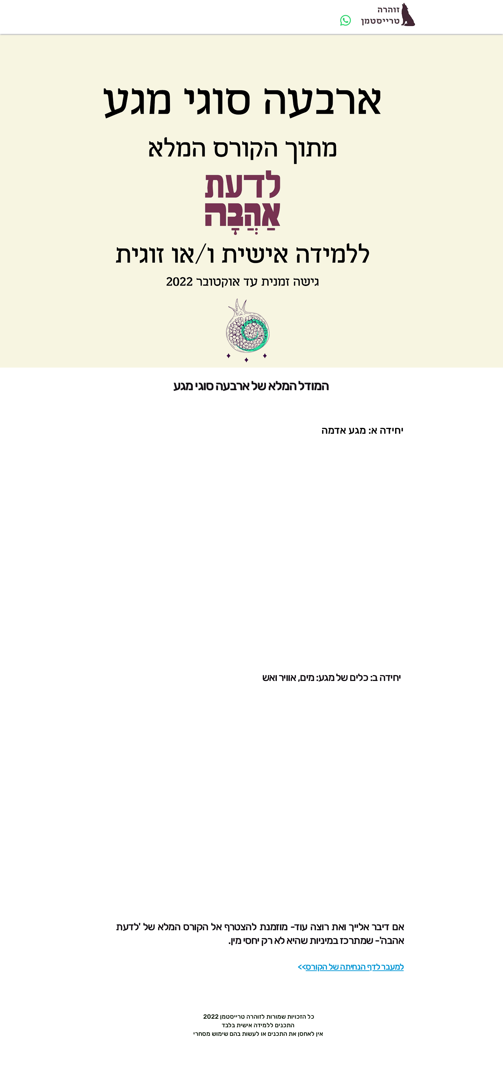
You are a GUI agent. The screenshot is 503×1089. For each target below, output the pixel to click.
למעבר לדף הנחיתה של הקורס (355, 967)
